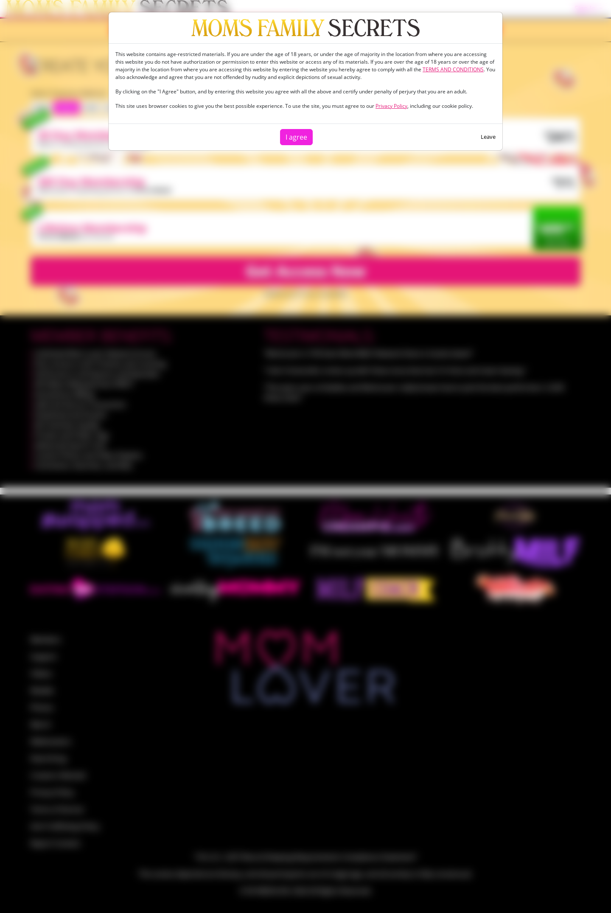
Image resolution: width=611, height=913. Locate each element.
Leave (488, 136)
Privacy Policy (391, 106)
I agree (296, 137)
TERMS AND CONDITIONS (453, 69)
